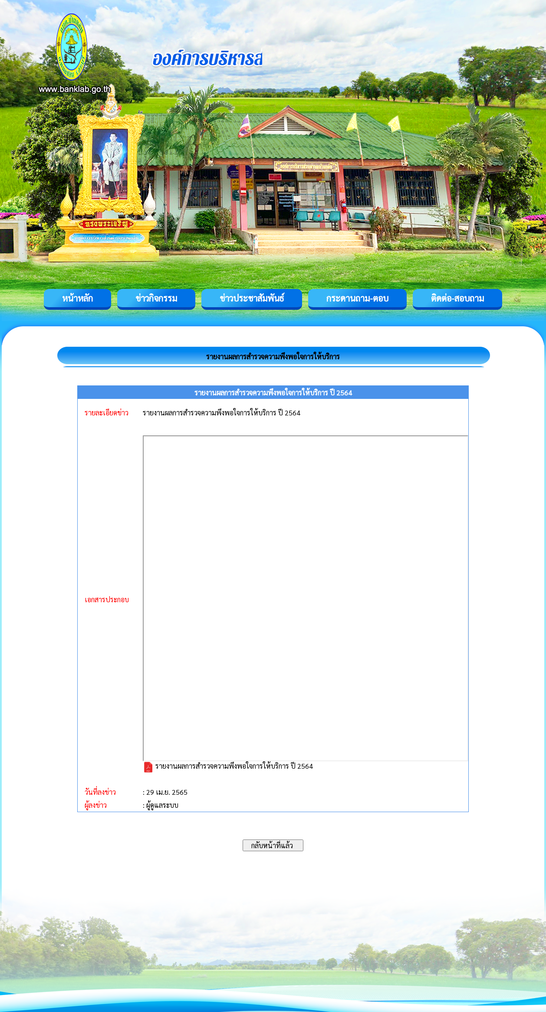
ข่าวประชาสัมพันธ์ (252, 298)
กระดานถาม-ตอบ (357, 298)
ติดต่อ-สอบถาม (457, 298)
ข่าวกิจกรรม (156, 298)
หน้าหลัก (77, 298)
